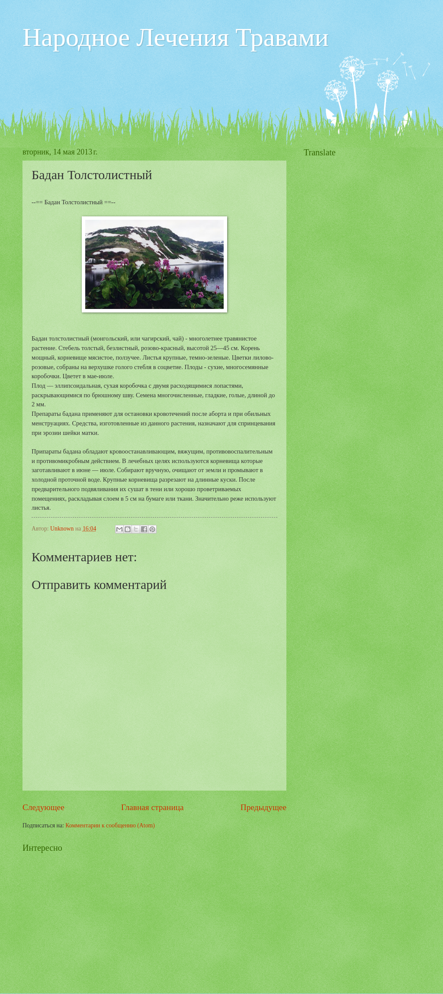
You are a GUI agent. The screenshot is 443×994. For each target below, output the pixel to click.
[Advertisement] (179, 82)
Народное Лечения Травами (175, 37)
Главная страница (152, 807)
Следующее (43, 807)
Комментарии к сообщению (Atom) (110, 825)
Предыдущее (263, 807)
